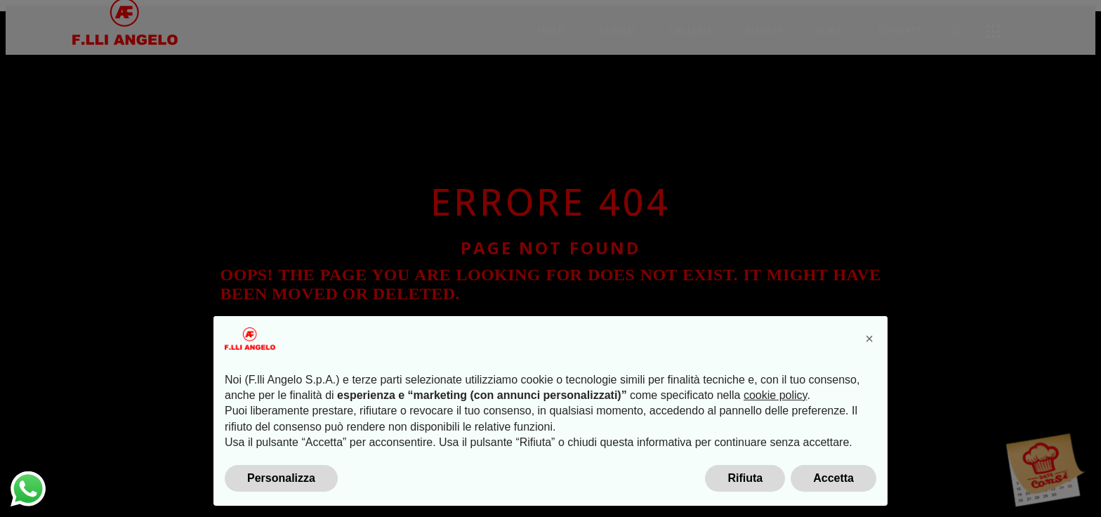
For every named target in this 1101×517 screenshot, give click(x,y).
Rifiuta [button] (745, 478)
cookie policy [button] (775, 395)
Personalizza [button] (281, 478)
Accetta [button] (833, 478)
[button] (869, 338)
